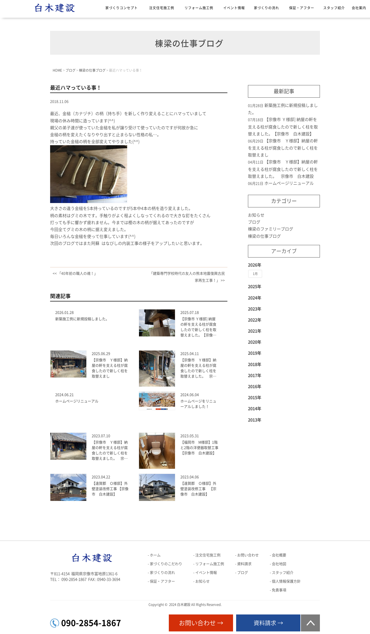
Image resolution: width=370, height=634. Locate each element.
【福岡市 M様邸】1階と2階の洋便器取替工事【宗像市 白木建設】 (199, 447)
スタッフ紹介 (334, 8)
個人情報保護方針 (286, 581)
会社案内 (359, 8)
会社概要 (279, 555)
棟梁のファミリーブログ (270, 229)
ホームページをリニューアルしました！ (198, 403)
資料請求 (244, 564)
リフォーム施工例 (198, 8)
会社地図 (279, 564)
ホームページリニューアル (76, 401)
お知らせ (256, 215)
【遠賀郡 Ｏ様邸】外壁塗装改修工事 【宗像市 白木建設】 (110, 489)
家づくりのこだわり (166, 564)
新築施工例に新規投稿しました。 (82, 319)
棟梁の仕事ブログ (264, 236)
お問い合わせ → (201, 623)
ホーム (155, 555)
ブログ (254, 222)
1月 (255, 273)
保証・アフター (301, 8)
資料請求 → (268, 623)
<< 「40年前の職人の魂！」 (75, 273)
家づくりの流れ (266, 8)
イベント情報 (234, 8)
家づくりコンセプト (121, 8)
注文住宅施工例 (161, 8)
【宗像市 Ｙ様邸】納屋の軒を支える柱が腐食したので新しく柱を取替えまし (110, 368)
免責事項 (279, 590)
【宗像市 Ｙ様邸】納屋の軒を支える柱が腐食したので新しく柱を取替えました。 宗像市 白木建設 (198, 368)
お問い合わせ (248, 555)
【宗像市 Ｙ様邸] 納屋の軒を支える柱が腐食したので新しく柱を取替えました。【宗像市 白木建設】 (199, 327)
